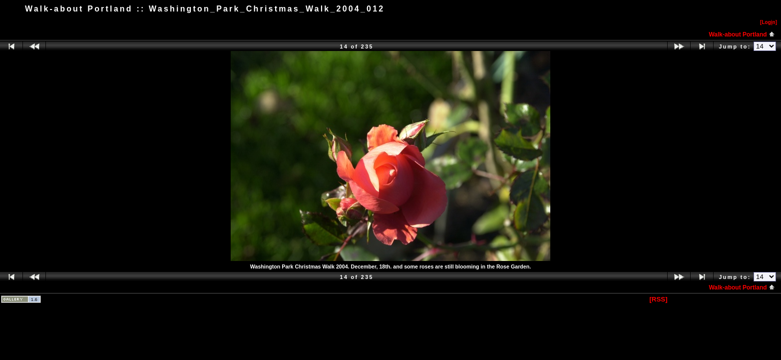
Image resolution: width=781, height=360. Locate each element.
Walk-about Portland (742, 34)
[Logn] (768, 22)
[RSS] (658, 299)
